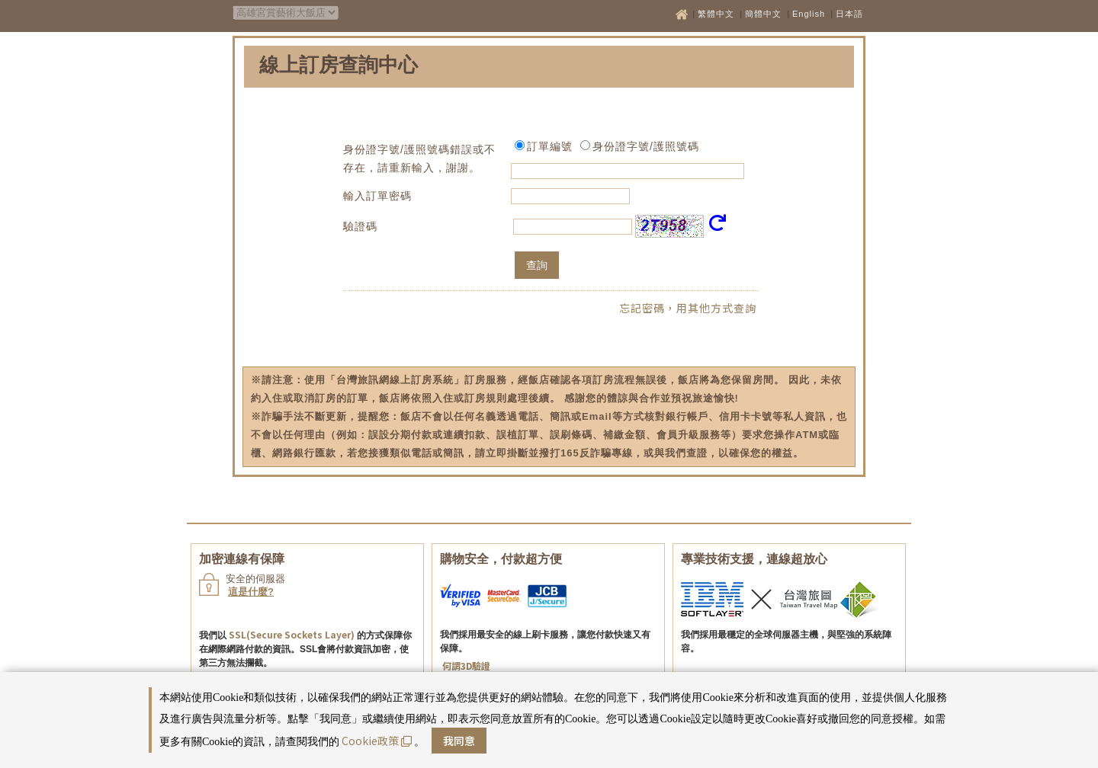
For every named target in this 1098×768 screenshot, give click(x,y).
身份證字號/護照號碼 (645, 146)
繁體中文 (716, 13)
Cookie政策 (377, 740)
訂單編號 (550, 146)
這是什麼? (251, 591)
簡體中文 (763, 13)
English (808, 13)
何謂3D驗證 (466, 665)
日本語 (849, 13)
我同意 (459, 740)
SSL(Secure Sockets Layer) (292, 634)
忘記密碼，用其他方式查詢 (687, 307)
